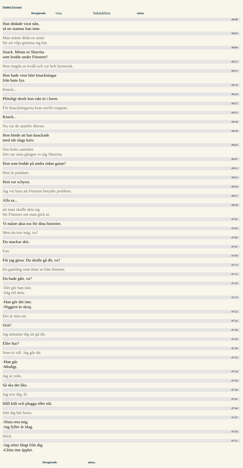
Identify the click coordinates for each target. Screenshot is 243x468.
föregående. (38, 13)
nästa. (140, 13)
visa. (58, 13)
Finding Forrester (12, 7)
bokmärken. (102, 13)
